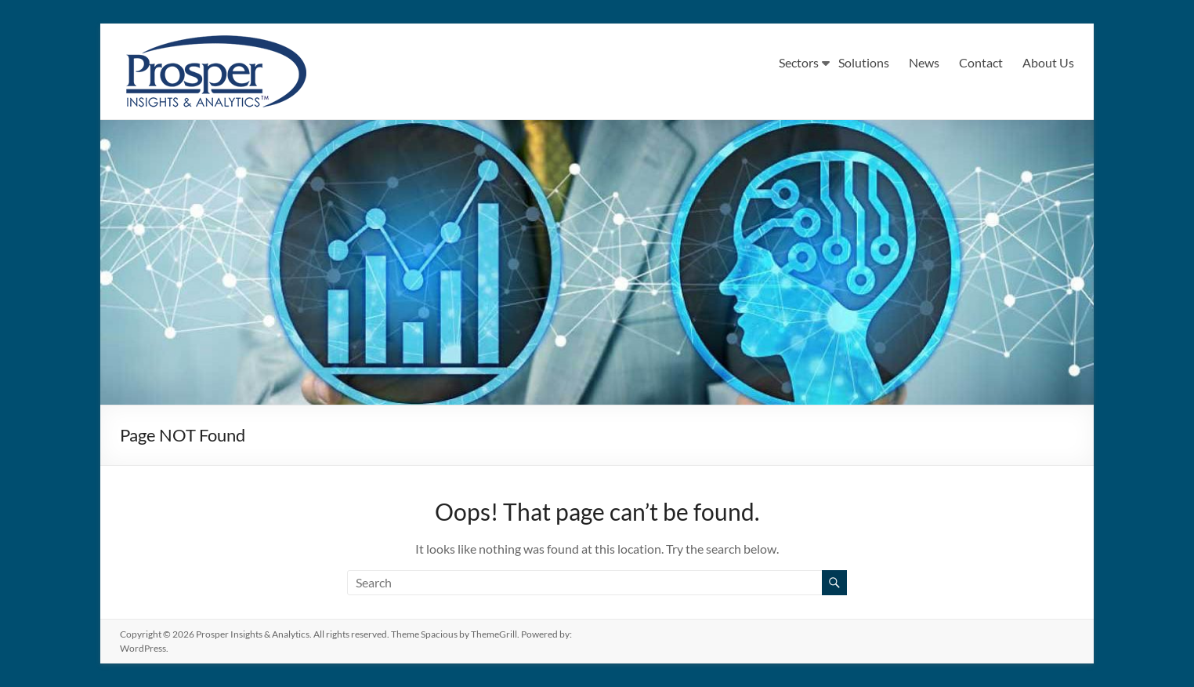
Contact (981, 62)
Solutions (863, 62)
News (924, 62)
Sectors (799, 62)
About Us (1048, 62)
